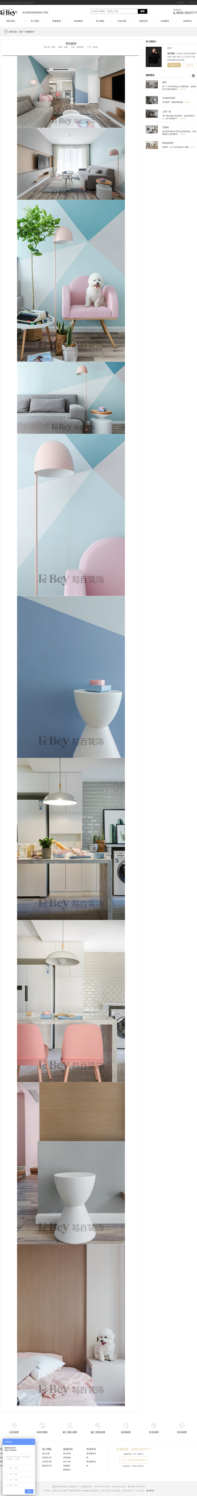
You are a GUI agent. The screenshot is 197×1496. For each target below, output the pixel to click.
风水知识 (67, 1453)
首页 (21, 32)
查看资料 (190, 65)
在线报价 (180, 2)
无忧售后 (187, 21)
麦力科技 (150, 1491)
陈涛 (169, 48)
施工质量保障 (98, 1432)
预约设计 (193, 2)
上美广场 (166, 111)
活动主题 (122, 21)
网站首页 (12, 21)
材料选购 (67, 1457)
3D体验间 (78, 21)
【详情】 (183, 89)
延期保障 (126, 1432)
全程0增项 (41, 1432)
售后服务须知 (91, 1463)
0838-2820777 (186, 13)
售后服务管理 (91, 1455)
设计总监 (46, 1453)
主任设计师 (47, 1461)
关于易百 (35, 21)
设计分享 (67, 1461)
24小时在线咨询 (136, 1460)
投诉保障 (182, 1432)
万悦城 (165, 127)
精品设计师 (47, 1466)
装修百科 (143, 21)
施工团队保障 (70, 1432)
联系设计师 (174, 65)
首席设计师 (47, 1457)
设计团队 (100, 21)
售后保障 (154, 1432)
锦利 (164, 82)
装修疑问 (67, 1470)
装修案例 (56, 21)
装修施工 (67, 1466)
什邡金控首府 (168, 98)
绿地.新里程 (168, 143)
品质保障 (14, 1432)
